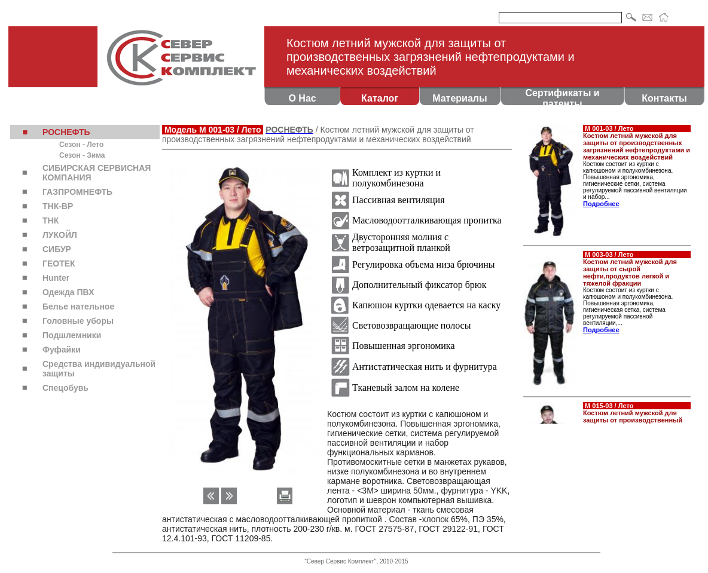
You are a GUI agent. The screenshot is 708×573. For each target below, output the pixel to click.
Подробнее (601, 203)
